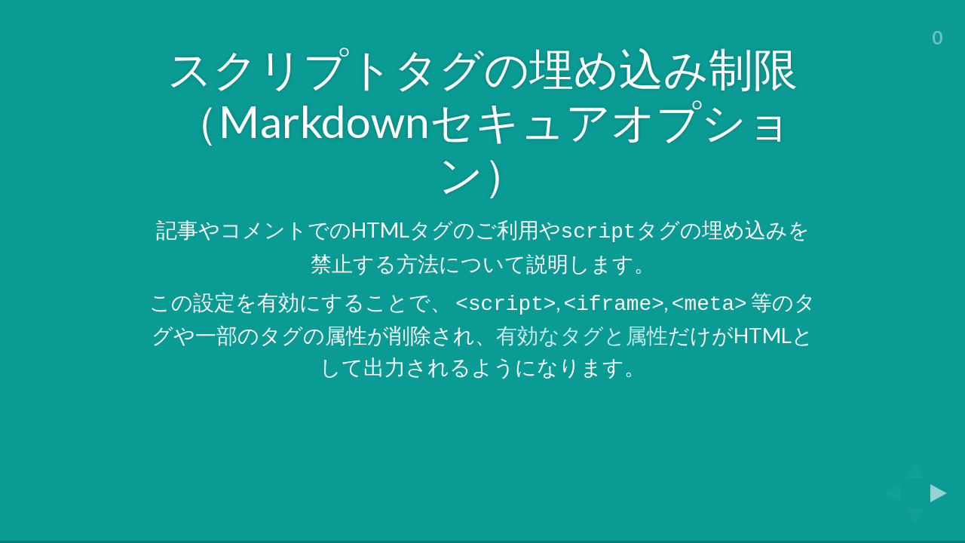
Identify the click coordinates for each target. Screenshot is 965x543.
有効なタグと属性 (582, 330)
